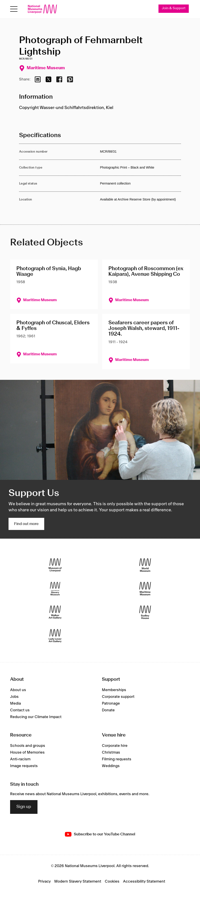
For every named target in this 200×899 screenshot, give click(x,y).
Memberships (114, 690)
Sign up (23, 807)
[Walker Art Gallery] (55, 612)
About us (18, 690)
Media (15, 703)
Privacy (44, 881)
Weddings (111, 766)
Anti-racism (20, 759)
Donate (108, 710)
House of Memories (27, 752)
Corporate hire (114, 746)
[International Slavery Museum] (55, 589)
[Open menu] (14, 9)
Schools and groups (27, 746)
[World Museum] (145, 565)
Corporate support (118, 697)
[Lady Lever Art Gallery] (55, 636)
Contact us (20, 710)
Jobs (14, 697)
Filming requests (116, 759)
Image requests (24, 766)
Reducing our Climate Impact (36, 717)
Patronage (111, 703)
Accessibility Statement (144, 881)
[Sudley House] (145, 612)
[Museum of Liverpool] (55, 565)
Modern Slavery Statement (77, 881)
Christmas (111, 752)
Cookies (112, 881)
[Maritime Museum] (145, 589)
